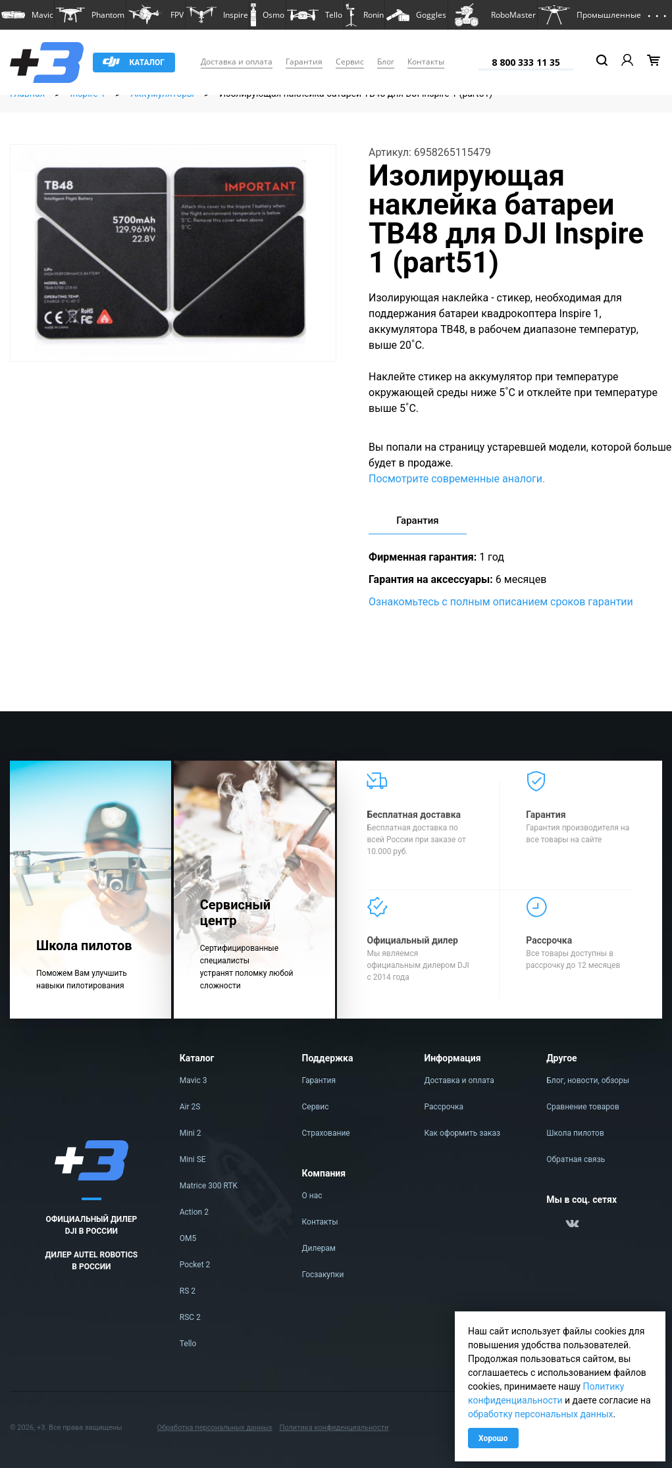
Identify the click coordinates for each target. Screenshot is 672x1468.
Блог (385, 61)
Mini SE (193, 1159)
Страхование (326, 1133)
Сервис (350, 61)
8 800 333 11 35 (526, 62)
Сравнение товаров (582, 1106)
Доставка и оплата (236, 61)
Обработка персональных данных (214, 1427)
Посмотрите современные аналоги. (457, 478)
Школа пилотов (575, 1133)
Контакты (425, 61)
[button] (27, 15)
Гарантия (304, 61)
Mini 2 (190, 1133)
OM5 (188, 1238)
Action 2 (194, 1212)
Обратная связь (575, 1159)
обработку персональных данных (540, 1414)
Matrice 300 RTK (209, 1185)
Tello (188, 1343)
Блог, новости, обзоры (587, 1080)
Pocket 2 (195, 1264)
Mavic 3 (193, 1080)
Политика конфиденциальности (333, 1427)
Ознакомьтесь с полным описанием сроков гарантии (501, 601)
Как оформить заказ (462, 1133)
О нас (312, 1195)
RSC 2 (190, 1317)
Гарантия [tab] (417, 520)
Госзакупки (323, 1274)
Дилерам (319, 1248)
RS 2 (187, 1291)
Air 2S (190, 1106)
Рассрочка (443, 1106)
